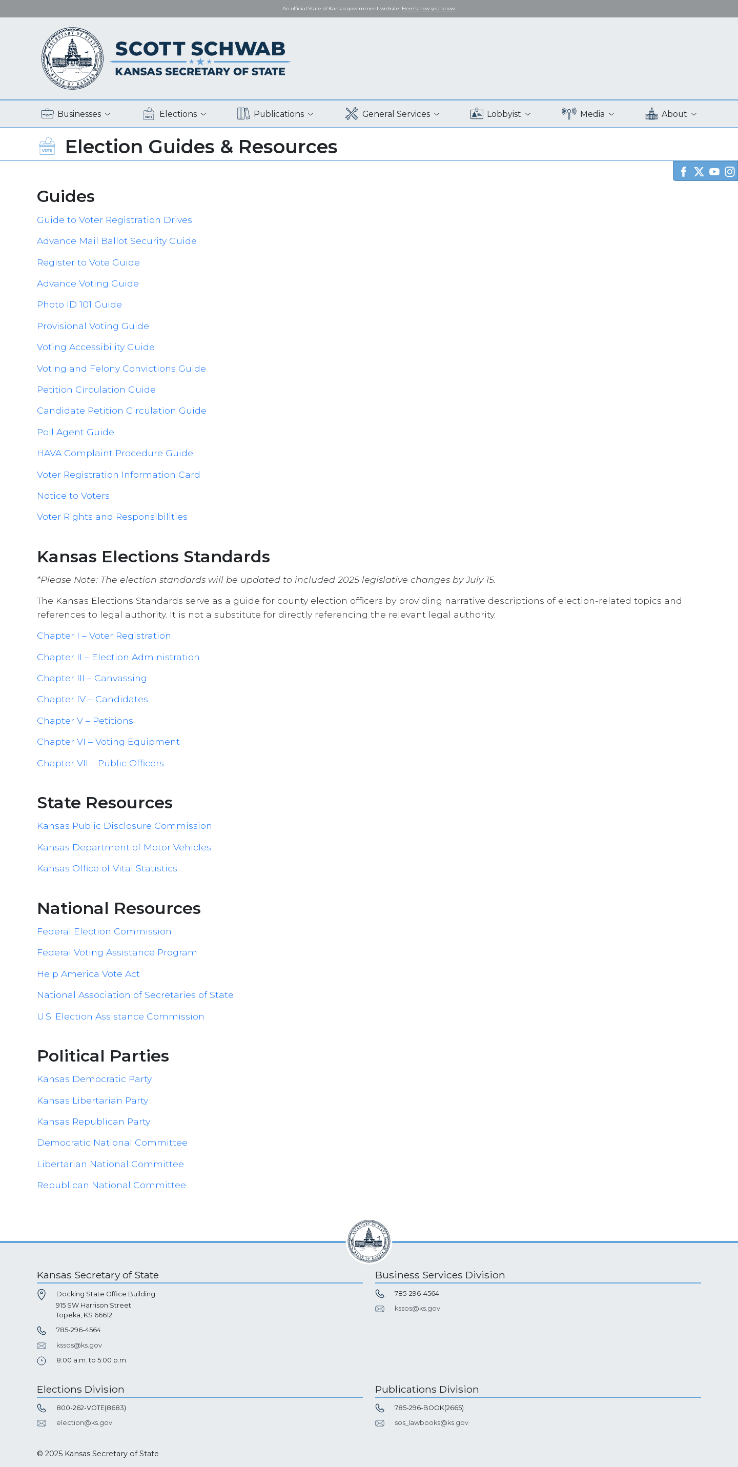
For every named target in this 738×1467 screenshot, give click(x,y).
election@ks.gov (84, 1423)
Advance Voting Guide (88, 283)
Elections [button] (169, 114)
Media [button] (583, 114)
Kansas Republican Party (93, 1121)
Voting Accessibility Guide (96, 346)
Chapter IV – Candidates (92, 699)
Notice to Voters (73, 495)
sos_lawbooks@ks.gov (431, 1423)
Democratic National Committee (112, 1142)
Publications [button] (270, 114)
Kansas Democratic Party (94, 1078)
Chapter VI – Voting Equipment (108, 741)
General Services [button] (387, 114)
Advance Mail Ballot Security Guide (117, 240)
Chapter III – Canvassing (92, 678)
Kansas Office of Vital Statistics (107, 868)
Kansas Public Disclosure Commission (124, 825)
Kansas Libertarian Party (92, 1100)
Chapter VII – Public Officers (100, 763)
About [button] (666, 114)
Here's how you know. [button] (429, 8)
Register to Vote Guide (88, 262)
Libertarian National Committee (110, 1163)
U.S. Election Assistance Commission (120, 1016)
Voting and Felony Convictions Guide (121, 368)
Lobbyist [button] (495, 114)
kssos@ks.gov (79, 1345)
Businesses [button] (71, 114)
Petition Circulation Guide (96, 389)
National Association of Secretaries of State (135, 994)
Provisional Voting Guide (93, 325)
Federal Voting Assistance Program (117, 952)
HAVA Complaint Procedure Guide (115, 452)
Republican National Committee (111, 1184)
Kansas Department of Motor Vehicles (124, 847)
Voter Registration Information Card (118, 474)
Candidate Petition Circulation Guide (122, 410)
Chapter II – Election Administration (118, 656)
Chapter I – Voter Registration (104, 635)
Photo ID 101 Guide (79, 304)
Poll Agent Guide (75, 431)
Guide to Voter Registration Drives (114, 219)
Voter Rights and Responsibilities (112, 516)
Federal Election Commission (104, 931)
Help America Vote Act (88, 973)
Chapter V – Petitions (85, 720)
